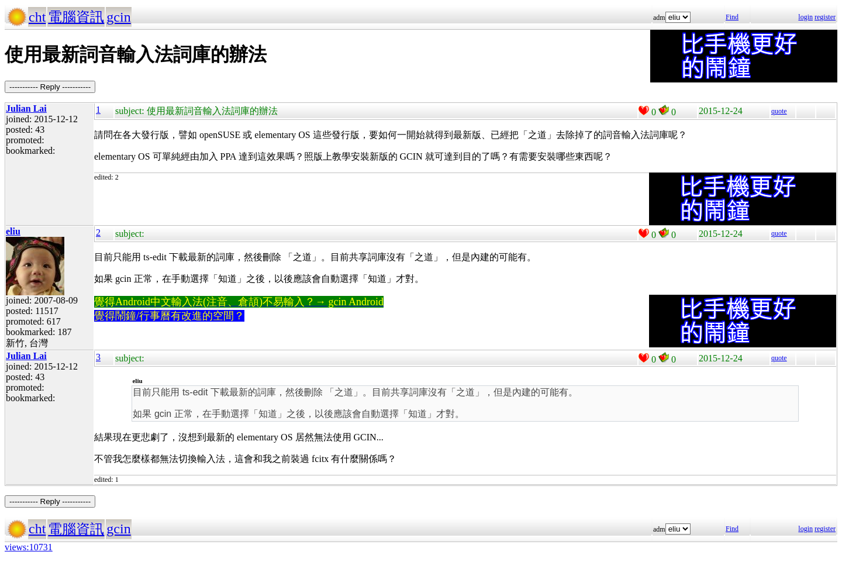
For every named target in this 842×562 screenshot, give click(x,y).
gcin (118, 17)
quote (779, 111)
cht (37, 17)
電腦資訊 (76, 17)
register (825, 17)
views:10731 (29, 547)
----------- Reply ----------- (50, 86)
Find (732, 17)
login (805, 17)
